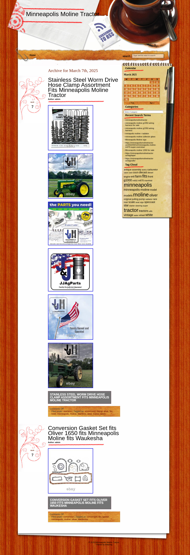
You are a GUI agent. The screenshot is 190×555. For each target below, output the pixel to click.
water (136, 215)
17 (126, 93)
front (150, 176)
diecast (143, 172)
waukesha (83, 519)
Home (33, 55)
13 (142, 89)
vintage (128, 215)
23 (157, 93)
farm (138, 176)
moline (73, 414)
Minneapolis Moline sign (135, 140)
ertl (133, 176)
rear (126, 202)
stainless (68, 411)
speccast (149, 202)
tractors (143, 210)
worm (103, 414)
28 (147, 96)
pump (142, 199)
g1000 (128, 180)
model (153, 189)
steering (138, 206)
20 (142, 93)
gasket (105, 517)
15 (152, 89)
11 (132, 89)
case (126, 172)
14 (147, 89)
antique (128, 169)
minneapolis (63, 414)
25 (132, 96)
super (145, 206)
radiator (148, 199)
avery (144, 170)
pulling (135, 199)
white (149, 215)
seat (137, 202)
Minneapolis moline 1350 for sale (139, 150)
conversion (69, 517)
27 (142, 96)
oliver (74, 519)
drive (106, 411)
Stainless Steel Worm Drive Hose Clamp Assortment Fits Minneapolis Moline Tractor (83, 87)
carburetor (152, 169)
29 (152, 96)
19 (137, 93)
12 (137, 89)
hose (53, 414)
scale (131, 202)
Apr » (152, 103)
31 (126, 99)
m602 (135, 180)
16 (157, 89)
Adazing (108, 544)
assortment (90, 411)
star (126, 205)
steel (89, 414)
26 (137, 96)
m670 (141, 180)
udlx (150, 211)
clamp (99, 411)
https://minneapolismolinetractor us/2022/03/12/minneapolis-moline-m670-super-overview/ (140, 145)
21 (147, 93)
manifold (148, 180)
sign (142, 202)
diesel (150, 172)
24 (126, 96)
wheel (142, 215)
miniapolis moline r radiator (137, 133)
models (128, 195)
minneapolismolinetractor (136, 120)
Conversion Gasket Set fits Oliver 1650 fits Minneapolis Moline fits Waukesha (83, 433)
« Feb (131, 103)
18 (132, 93)
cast (130, 172)
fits (111, 411)
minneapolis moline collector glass (140, 136)
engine (127, 176)
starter (132, 206)
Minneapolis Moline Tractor (62, 13)
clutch (136, 172)
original (127, 199)
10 (126, 89)
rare (155, 199)
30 (157, 96)
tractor (96, 414)
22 (152, 93)
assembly (136, 169)
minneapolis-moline (136, 189)
